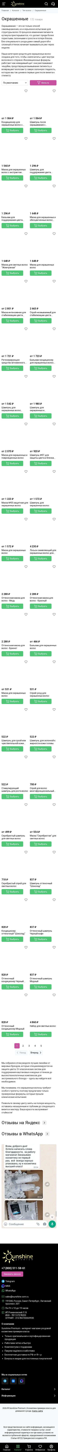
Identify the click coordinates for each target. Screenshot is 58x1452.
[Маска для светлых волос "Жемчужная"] (15, 244)
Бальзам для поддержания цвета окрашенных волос (12, 218)
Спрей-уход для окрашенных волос (39, 694)
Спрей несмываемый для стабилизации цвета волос (43, 314)
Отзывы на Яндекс (24, 1122)
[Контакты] (53, 4)
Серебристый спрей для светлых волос (14, 884)
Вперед (36, 1052)
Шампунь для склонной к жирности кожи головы (42, 742)
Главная (5, 10)
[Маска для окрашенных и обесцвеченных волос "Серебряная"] (43, 197)
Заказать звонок (12, 1274)
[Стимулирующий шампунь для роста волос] (15, 768)
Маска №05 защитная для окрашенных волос (15, 504)
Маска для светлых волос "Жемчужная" (15, 266)
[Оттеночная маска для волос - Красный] (43, 577)
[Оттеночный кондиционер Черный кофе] (15, 958)
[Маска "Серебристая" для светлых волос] (43, 815)
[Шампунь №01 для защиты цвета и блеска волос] (43, 435)
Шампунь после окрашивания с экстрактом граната (40, 123)
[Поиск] (46, 4)
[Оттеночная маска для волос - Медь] (15, 577)
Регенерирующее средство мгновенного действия (13, 361)
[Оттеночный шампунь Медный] (43, 958)
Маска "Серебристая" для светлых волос (43, 837)
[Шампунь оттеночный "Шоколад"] (43, 863)
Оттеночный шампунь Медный (41, 980)
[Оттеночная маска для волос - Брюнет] (15, 625)
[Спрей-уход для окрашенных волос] (43, 672)
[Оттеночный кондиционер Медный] (15, 1006)
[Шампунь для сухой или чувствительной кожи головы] (15, 720)
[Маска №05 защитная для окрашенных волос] (15, 482)
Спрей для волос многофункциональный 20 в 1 (42, 789)
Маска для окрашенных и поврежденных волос (14, 456)
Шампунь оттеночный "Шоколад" (41, 884)
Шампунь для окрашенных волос (39, 504)
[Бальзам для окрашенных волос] (43, 625)
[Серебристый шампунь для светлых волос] (15, 815)
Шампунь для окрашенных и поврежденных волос (41, 409)
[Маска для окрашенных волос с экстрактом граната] (15, 149)
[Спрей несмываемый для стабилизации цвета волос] (43, 292)
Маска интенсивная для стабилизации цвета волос (14, 314)
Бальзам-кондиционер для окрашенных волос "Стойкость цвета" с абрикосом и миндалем (42, 361)
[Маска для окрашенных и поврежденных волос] (15, 435)
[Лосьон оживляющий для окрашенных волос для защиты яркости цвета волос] (43, 530)
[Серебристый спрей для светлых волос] (15, 863)
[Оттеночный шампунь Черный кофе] (43, 910)
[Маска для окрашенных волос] (43, 244)
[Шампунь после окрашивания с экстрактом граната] (43, 102)
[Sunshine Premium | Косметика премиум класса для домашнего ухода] (16, 4)
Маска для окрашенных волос (42, 266)
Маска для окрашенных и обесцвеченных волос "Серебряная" (43, 218)
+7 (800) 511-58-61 (13, 1268)
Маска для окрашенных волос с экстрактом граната (14, 171)
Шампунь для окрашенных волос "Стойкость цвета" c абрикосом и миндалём (14, 409)
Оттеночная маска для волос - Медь (13, 599)
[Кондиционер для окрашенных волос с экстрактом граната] (15, 102)
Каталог (15, 10)
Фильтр (43, 82)
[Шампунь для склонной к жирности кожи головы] (43, 720)
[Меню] (4, 4)
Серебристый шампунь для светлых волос (13, 837)
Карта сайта (37, 1411)
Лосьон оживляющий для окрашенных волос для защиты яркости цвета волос (43, 551)
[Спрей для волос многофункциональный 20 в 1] (43, 768)
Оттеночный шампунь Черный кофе (41, 932)
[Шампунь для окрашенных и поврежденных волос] (43, 387)
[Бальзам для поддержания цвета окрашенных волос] (15, 197)
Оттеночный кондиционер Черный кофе (13, 980)
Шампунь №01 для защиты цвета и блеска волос (42, 456)
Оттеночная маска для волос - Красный (41, 599)
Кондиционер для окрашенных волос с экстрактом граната (12, 123)
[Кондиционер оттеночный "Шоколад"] (15, 910)
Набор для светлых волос (43, 1026)
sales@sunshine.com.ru (17, 1296)
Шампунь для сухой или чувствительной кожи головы (14, 742)
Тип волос (26, 10)
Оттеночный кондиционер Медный (13, 1027)
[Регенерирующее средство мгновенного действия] (15, 339)
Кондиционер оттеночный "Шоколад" (13, 932)
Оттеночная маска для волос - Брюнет (13, 646)
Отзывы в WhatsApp (25, 1133)
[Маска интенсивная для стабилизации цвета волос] (15, 292)
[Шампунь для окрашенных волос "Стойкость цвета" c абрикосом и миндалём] (15, 387)
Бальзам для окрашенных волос (43, 646)
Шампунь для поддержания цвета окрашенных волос (40, 171)
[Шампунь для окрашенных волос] (43, 482)
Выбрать (12, 130)
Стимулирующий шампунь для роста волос (15, 789)
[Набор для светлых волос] (43, 1006)
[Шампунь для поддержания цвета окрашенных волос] (43, 149)
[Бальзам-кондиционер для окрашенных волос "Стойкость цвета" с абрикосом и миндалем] (43, 339)
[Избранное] (26, 91)
